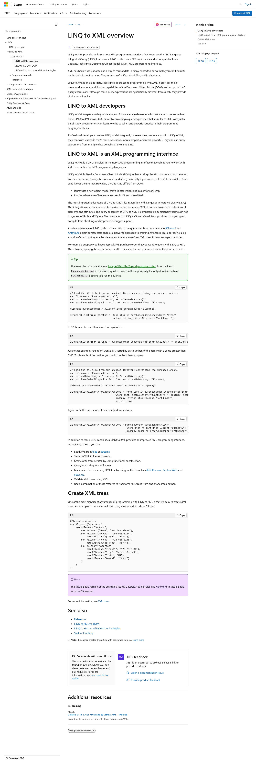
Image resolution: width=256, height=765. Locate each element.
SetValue (79, 474)
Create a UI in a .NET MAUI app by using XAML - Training (97, 714)
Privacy (71, 755)
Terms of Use (119, 755)
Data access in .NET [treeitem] (16, 37)
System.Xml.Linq (83, 633)
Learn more (138, 639)
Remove (156, 470)
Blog (45, 755)
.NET (79, 24)
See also (202, 43)
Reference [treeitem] (17, 79)
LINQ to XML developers (210, 30)
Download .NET (242, 13)
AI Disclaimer (10, 755)
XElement (170, 228)
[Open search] (240, 4)
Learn (71, 24)
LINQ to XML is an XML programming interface (221, 34)
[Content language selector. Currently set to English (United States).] (19, 747)
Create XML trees (206, 39)
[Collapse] (56, 25)
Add (148, 470)
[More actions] (185, 24)
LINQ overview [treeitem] (16, 47)
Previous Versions (30, 755)
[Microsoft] (6, 4)
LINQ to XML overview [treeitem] (26, 60)
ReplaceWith (170, 470)
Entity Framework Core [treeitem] (18, 103)
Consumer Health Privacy (94, 755)
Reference (80, 619)
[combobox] (32, 31)
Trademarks (136, 755)
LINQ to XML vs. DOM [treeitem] (25, 65)
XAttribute (73, 232)
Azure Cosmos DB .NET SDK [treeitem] (21, 112)
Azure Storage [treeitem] (14, 107)
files (94, 451)
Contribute (58, 755)
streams (105, 451)
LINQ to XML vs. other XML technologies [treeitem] (35, 70)
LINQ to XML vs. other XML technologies (97, 628)
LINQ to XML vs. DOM (86, 623)
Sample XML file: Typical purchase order (132, 266)
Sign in (248, 4)
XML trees (103, 601)
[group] (128, 342)
